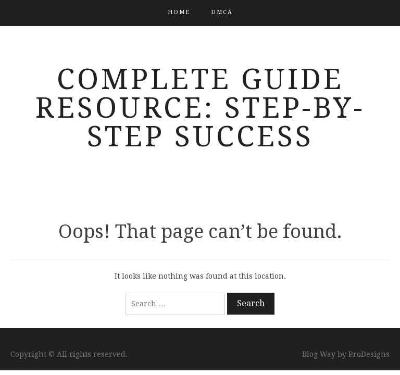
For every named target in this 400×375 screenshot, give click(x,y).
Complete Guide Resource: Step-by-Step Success (200, 108)
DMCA (222, 12)
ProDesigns (369, 354)
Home (179, 12)
